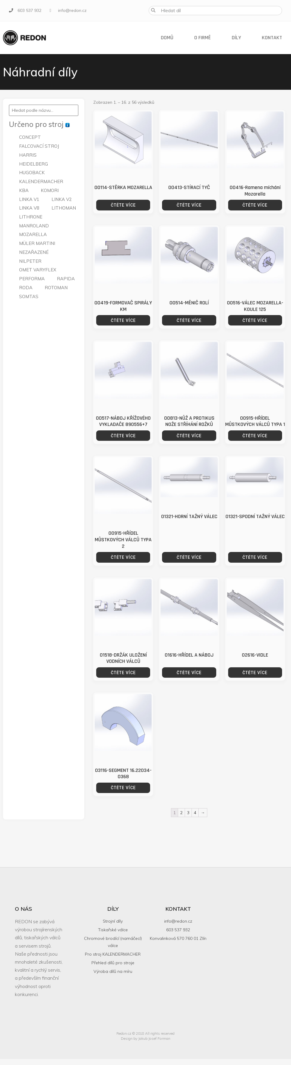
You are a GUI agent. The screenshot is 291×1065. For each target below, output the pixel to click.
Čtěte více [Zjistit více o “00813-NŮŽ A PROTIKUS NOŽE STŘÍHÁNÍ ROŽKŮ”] (189, 435)
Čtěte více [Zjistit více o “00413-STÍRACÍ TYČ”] (189, 205)
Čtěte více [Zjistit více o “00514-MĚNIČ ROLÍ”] (189, 320)
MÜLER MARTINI (37, 243)
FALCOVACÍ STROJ (39, 146)
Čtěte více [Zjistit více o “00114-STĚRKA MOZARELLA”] (123, 205)
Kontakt (272, 37)
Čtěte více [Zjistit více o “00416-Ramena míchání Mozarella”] (254, 205)
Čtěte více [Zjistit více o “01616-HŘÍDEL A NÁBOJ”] (189, 672)
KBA (24, 190)
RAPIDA (66, 278)
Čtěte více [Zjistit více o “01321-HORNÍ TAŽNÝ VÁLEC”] (189, 557)
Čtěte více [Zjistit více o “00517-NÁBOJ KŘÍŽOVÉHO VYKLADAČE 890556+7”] (123, 435)
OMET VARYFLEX (37, 270)
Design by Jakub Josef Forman (145, 1038)
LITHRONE (30, 217)
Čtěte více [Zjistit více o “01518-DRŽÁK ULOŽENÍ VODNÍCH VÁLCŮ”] (123, 672)
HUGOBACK (32, 172)
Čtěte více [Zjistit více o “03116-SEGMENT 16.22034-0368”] (123, 787)
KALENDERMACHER (41, 181)
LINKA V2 (62, 199)
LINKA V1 (29, 199)
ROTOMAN (56, 287)
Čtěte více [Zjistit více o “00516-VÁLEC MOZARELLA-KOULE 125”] (254, 320)
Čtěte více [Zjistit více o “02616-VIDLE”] (254, 672)
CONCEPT (30, 137)
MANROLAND (34, 226)
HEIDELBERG (33, 164)
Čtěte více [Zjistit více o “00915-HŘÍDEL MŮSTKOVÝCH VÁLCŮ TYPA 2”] (123, 557)
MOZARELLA (33, 234)
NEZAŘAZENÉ (34, 252)
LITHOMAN (64, 208)
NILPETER (30, 261)
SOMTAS (28, 296)
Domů (167, 37)
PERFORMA (32, 278)
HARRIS (28, 155)
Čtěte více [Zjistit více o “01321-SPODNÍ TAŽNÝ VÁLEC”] (254, 557)
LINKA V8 (29, 208)
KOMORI (50, 190)
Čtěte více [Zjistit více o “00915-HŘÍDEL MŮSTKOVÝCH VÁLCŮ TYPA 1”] (254, 435)
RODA (25, 287)
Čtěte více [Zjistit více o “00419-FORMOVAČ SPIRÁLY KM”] (123, 320)
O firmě (202, 37)
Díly (236, 37)
